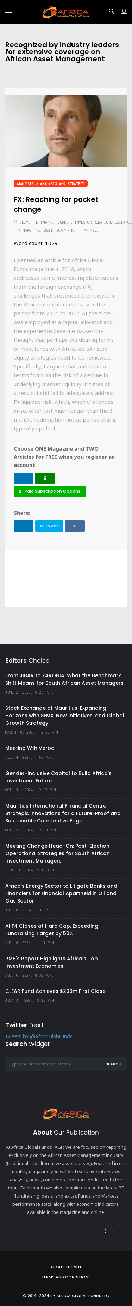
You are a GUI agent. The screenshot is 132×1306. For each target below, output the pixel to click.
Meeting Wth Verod (30, 748)
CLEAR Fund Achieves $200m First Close (55, 991)
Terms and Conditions (66, 1277)
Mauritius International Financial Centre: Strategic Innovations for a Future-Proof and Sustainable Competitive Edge (63, 813)
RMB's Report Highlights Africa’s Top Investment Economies (51, 962)
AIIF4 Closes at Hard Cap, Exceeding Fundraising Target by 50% (51, 929)
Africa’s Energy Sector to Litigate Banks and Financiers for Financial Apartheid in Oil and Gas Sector (61, 893)
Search (113, 1064)
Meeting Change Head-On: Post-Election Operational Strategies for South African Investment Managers (57, 853)
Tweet (49, 526)
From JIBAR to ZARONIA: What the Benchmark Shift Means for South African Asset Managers (64, 679)
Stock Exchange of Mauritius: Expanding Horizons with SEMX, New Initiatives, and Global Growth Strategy (64, 716)
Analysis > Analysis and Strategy (50, 184)
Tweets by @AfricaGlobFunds (39, 1037)
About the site (66, 1267)
